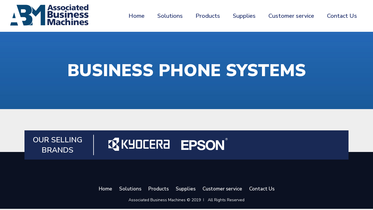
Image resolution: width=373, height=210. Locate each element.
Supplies (244, 16)
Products (208, 16)
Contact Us (342, 16)
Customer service (291, 16)
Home (137, 16)
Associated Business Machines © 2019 (165, 200)
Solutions (170, 16)
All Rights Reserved (226, 200)
